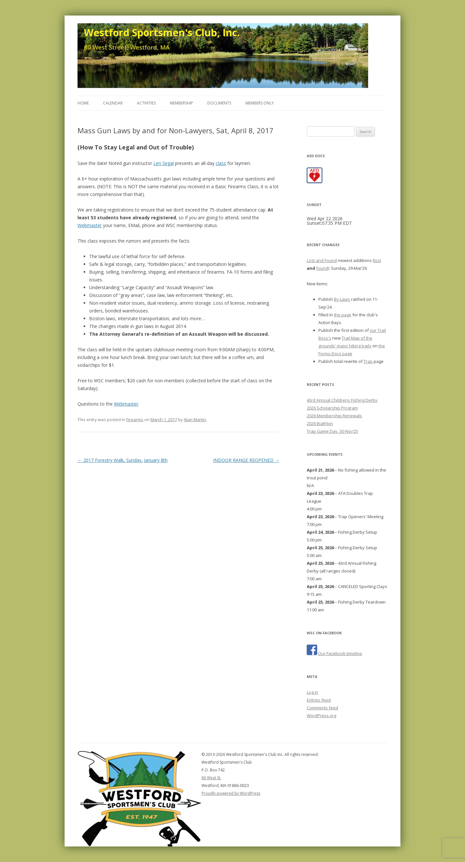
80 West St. (211, 777)
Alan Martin (195, 419)
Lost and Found (322, 260)
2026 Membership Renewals (334, 416)
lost (377, 260)
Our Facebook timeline (340, 653)
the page (342, 315)
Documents (219, 103)
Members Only (259, 103)
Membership (181, 103)
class (221, 163)
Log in (312, 692)
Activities (146, 103)
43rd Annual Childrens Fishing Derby (342, 400)
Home (83, 103)
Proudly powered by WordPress (231, 793)
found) (322, 268)
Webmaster (90, 225)
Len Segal (163, 163)
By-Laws (342, 299)
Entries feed (319, 700)
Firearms (134, 419)
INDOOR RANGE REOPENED (246, 460)
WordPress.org (321, 715)
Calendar (113, 103)
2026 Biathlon (320, 423)
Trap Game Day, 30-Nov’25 (332, 431)
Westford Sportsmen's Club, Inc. (162, 32)
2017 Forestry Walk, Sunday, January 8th (123, 460)
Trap (368, 361)
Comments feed (322, 708)
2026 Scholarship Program (332, 408)
